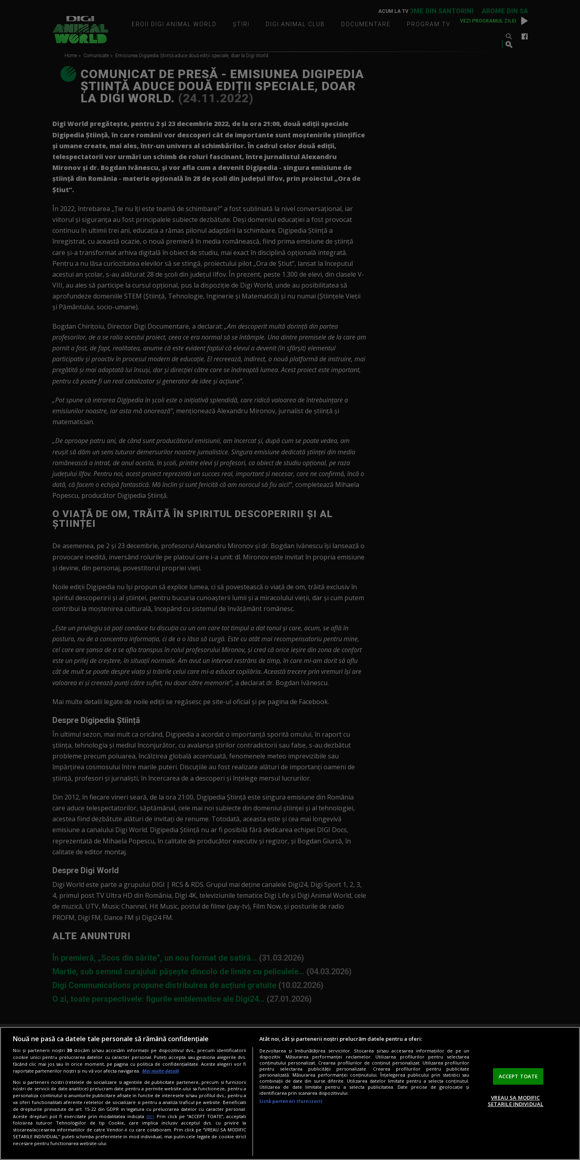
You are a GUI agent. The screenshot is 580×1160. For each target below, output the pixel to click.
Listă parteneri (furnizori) (290, 1101)
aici (150, 1116)
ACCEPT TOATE (518, 1076)
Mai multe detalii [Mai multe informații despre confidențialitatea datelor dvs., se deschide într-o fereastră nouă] (160, 1071)
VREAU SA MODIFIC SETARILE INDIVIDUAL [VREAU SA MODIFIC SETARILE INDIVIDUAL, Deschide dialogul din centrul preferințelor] (515, 1101)
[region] (290, 1093)
